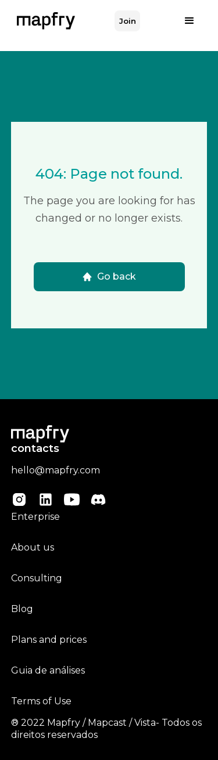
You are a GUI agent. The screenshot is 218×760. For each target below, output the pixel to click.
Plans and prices (49, 639)
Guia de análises (48, 670)
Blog (22, 608)
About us (32, 547)
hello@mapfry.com (55, 470)
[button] (189, 20)
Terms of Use (41, 701)
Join (127, 21)
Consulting (36, 578)
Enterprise (35, 516)
